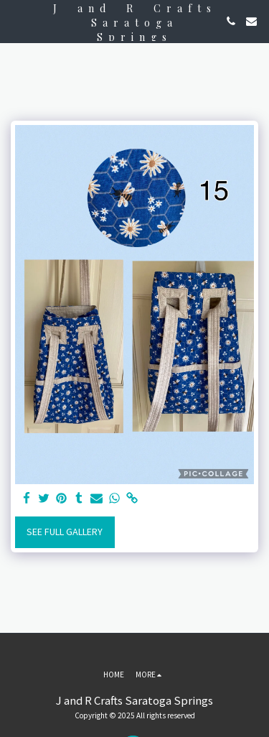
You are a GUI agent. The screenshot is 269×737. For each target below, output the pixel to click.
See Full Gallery (65, 531)
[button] (16, 20)
